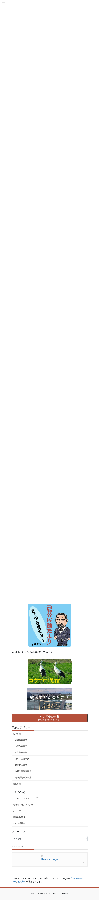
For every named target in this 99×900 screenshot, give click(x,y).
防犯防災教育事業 (23, 771)
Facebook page (49, 859)
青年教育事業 (21, 752)
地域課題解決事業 (23, 777)
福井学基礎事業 (22, 759)
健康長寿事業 (21, 765)
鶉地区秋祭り (19, 817)
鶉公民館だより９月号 (23, 804)
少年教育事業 (21, 746)
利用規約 (22, 881)
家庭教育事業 (21, 740)
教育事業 (17, 734)
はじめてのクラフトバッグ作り (27, 798)
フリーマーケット (21, 811)
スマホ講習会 (19, 823)
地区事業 (17, 784)
